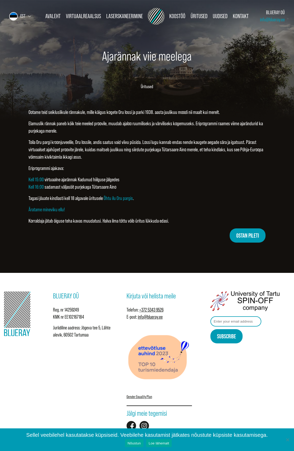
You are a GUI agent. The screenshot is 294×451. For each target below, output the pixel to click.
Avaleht (53, 16)
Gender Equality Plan (139, 396)
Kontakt (241, 16)
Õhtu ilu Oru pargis (118, 198)
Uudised (220, 16)
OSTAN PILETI (247, 235)
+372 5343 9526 (151, 310)
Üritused (199, 16)
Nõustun (134, 443)
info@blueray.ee (272, 19)
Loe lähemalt (159, 443)
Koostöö (177, 16)
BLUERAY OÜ (275, 12)
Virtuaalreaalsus (83, 16)
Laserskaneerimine (124, 16)
